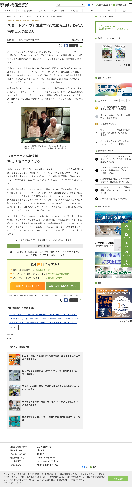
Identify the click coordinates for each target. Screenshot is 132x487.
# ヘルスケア (8, 11)
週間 (123, 165)
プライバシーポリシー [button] (14, 483)
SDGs (10, 338)
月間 (130, 165)
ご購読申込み (119, 5)
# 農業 (123, 11)
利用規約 (40, 454)
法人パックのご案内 (18, 454)
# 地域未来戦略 (58, 11)
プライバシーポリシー (46, 458)
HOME (9, 16)
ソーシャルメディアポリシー (48, 461)
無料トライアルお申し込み (27, 286)
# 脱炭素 (74, 11)
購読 (93, 467)
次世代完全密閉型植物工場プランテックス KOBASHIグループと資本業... (43, 315)
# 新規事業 (41, 11)
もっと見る (13, 327)
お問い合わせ (15, 465)
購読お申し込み (16, 450)
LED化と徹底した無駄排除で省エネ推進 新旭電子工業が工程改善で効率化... (44, 319)
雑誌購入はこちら (17, 458)
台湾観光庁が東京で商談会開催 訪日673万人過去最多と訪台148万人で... (43, 323)
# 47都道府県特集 (25, 11)
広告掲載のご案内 (104, 5)
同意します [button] (118, 479)
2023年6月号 (18, 16)
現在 (116, 165)
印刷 (73, 46)
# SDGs (107, 11)
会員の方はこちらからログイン (63, 286)
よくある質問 (15, 461)
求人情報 (40, 450)
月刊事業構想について (19, 447)
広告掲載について (44, 447)
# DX (91, 11)
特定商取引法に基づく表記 (47, 465)
